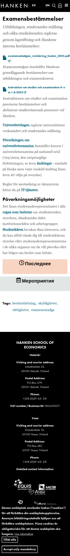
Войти (60, 5)
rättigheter (20, 310)
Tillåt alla (9, 543)
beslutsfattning (24, 303)
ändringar (44, 163)
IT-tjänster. (29, 190)
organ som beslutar (17, 212)
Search (54, 6)
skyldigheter (47, 303)
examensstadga (42, 310)
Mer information (23, 538)
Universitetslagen (16, 125)
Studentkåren (13, 229)
